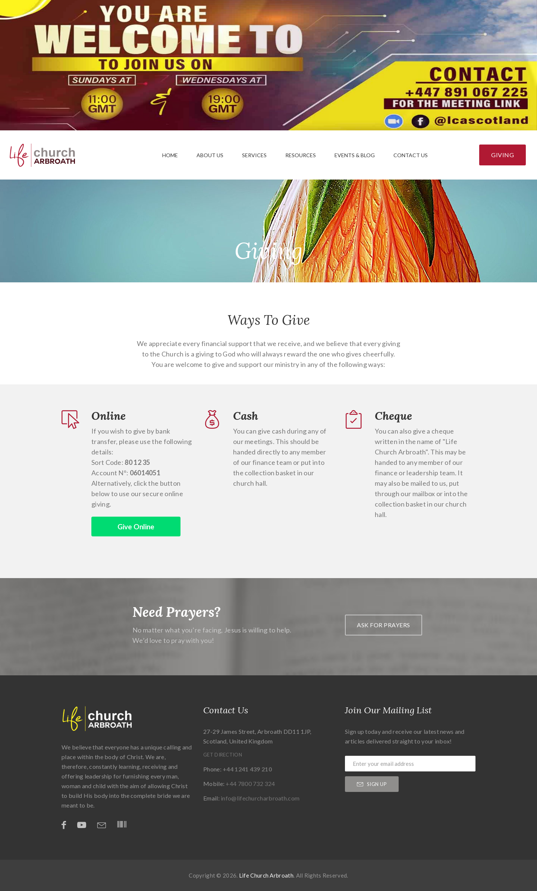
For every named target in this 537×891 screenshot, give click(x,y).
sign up (372, 784)
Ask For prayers (383, 624)
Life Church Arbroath (266, 875)
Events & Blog (355, 155)
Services (254, 155)
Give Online (135, 526)
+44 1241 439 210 (247, 769)
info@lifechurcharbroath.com (260, 798)
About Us (210, 155)
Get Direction (222, 755)
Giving (502, 154)
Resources (300, 155)
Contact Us (410, 155)
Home (170, 155)
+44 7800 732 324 (250, 783)
